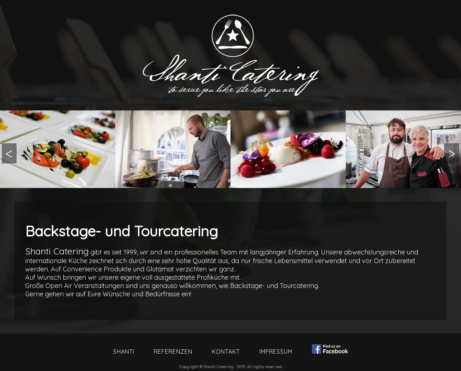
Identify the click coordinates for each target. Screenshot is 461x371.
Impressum (275, 351)
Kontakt (226, 351)
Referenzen (173, 351)
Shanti (123, 351)
